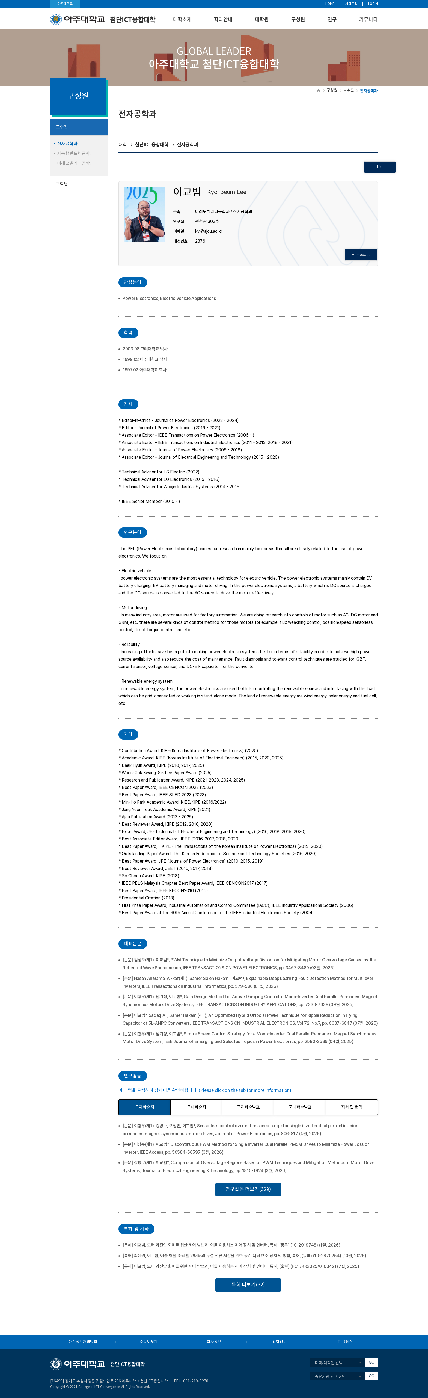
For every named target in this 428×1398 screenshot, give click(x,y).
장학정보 (279, 1342)
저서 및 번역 (351, 1107)
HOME (329, 4)
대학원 (262, 19)
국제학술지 (144, 1107)
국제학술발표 (248, 1107)
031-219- (191, 1381)
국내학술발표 (300, 1107)
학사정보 (214, 1342)
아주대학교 (65, 4)
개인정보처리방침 (83, 1342)
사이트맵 (351, 4)
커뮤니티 (368, 19)
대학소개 (182, 19)
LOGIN (373, 4)
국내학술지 (196, 1107)
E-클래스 (345, 1342)
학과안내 (223, 19)
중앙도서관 (148, 1342)
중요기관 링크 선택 (330, 1376)
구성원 (298, 19)
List (361, 167)
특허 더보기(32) (248, 1285)
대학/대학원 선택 (329, 1362)
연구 (332, 19)
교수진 (348, 90)
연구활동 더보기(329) (248, 1189)
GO (371, 1362)
